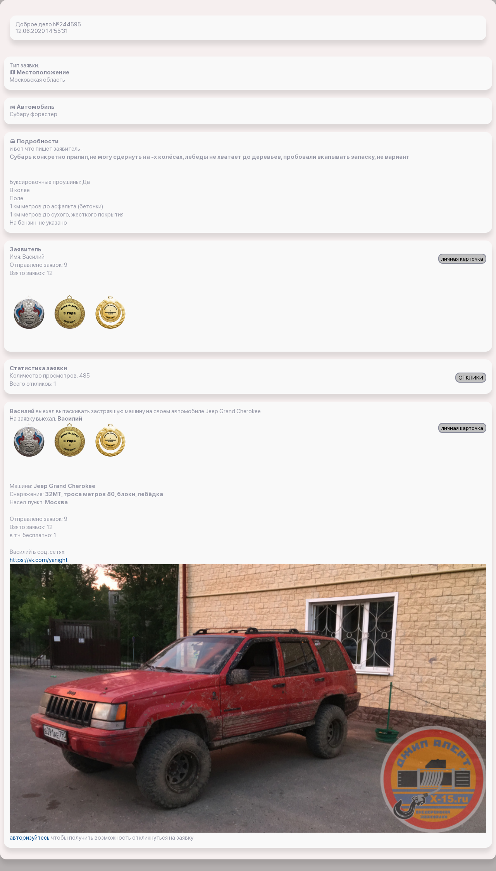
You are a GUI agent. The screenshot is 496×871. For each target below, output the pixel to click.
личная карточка (462, 259)
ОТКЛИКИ (470, 378)
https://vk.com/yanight (39, 560)
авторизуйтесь (30, 837)
